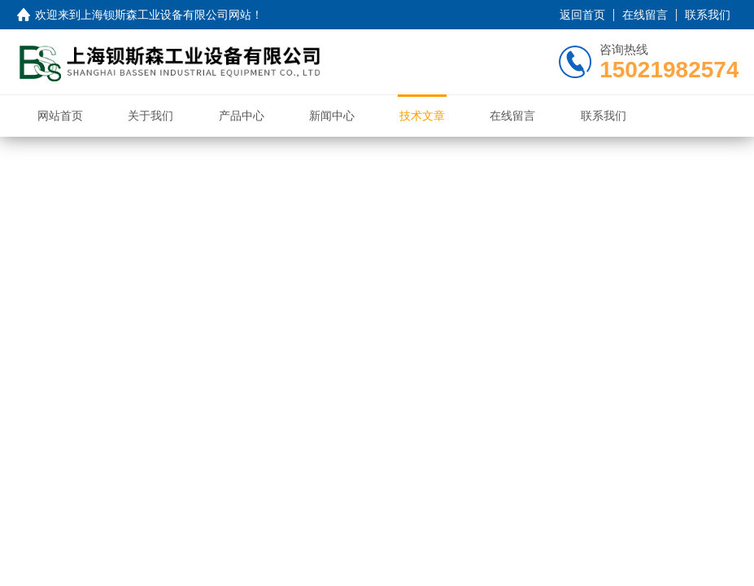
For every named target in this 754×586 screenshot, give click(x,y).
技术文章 (422, 115)
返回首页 (582, 14)
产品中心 (241, 115)
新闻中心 (332, 115)
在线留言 (645, 14)
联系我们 (707, 14)
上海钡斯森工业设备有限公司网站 (166, 14)
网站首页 (60, 115)
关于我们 (150, 115)
